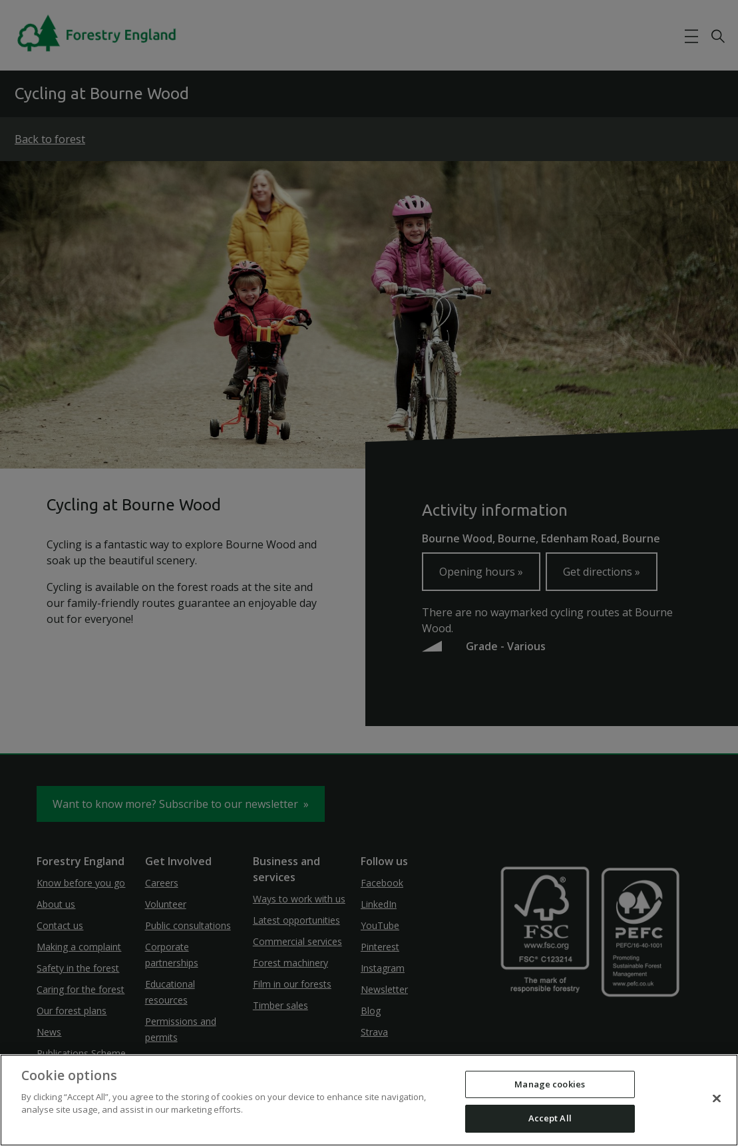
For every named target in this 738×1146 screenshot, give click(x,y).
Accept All (550, 1118)
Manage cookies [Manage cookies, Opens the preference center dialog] (549, 1084)
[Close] (716, 1098)
